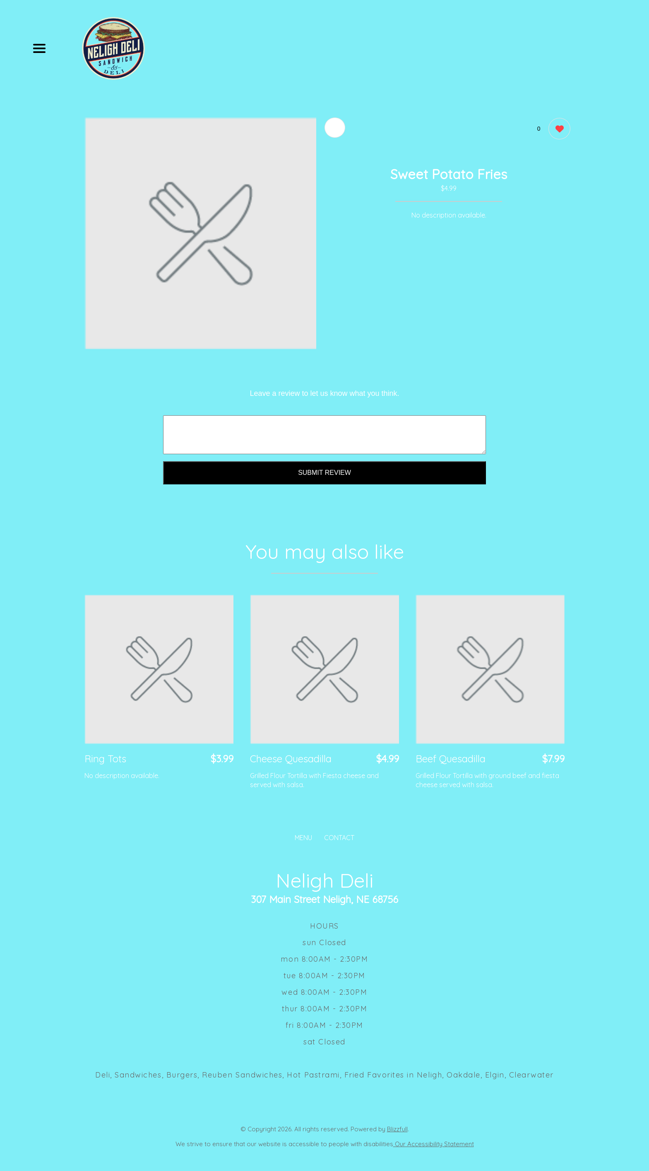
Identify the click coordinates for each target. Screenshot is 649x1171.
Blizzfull (397, 1129)
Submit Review (324, 472)
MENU (303, 837)
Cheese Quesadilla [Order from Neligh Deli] (291, 758)
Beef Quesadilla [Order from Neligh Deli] (451, 758)
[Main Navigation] (39, 48)
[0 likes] (557, 129)
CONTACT (339, 837)
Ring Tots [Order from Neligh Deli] (105, 758)
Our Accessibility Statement (433, 1144)
